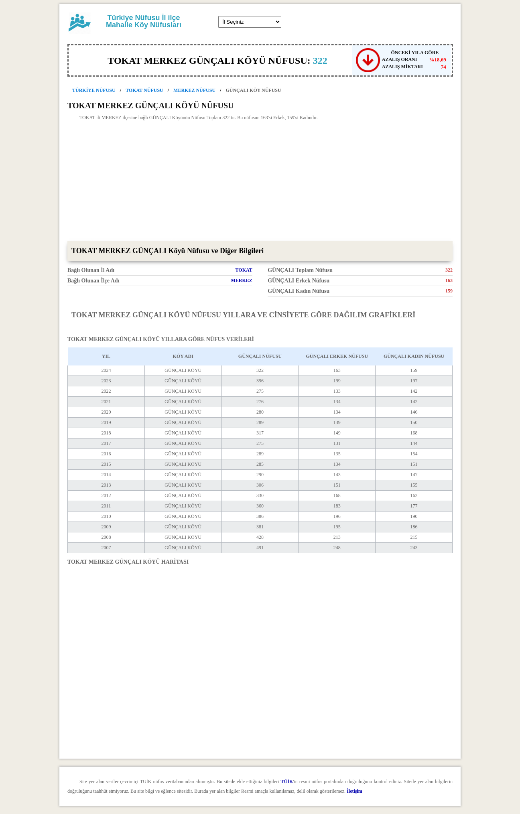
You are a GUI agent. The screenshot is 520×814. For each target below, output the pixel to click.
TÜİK (287, 781)
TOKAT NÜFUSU (144, 90)
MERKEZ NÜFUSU (194, 90)
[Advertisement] (260, 180)
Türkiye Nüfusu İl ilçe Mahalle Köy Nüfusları (143, 21)
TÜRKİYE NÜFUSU (94, 90)
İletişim (354, 791)
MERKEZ (241, 280)
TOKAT (244, 270)
